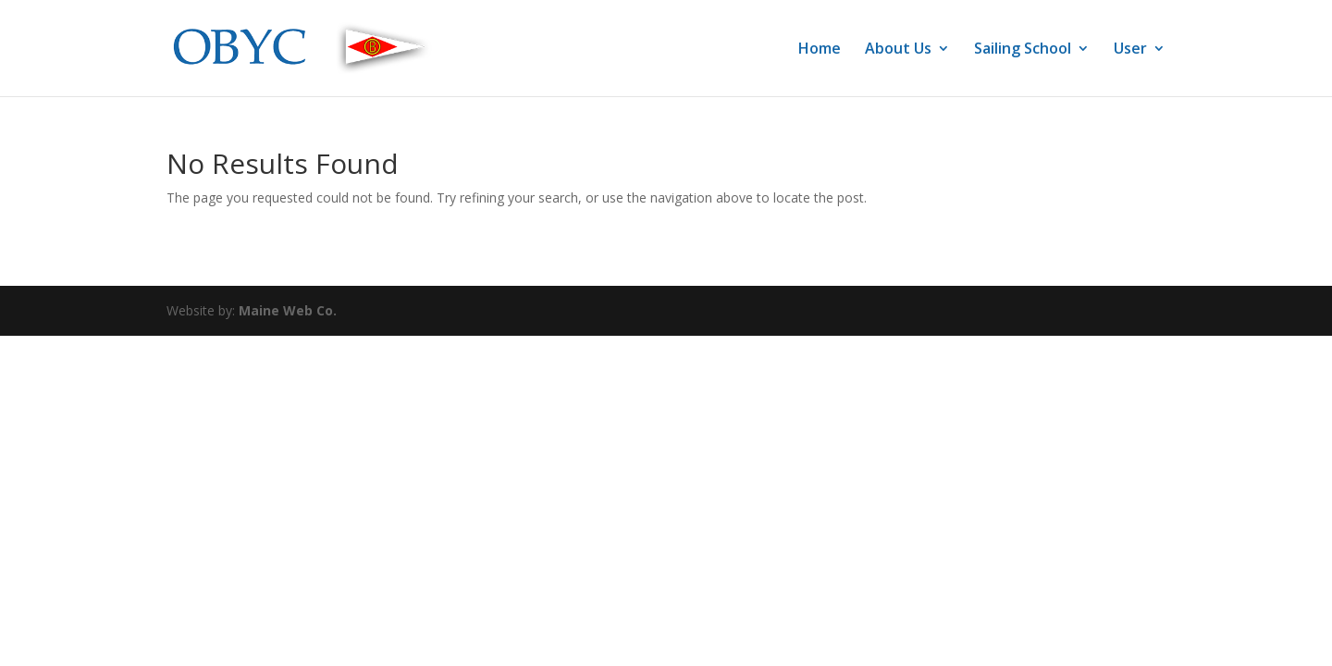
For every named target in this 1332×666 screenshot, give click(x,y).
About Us (898, 50)
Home (819, 50)
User (1130, 50)
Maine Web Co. (288, 310)
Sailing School (1022, 50)
